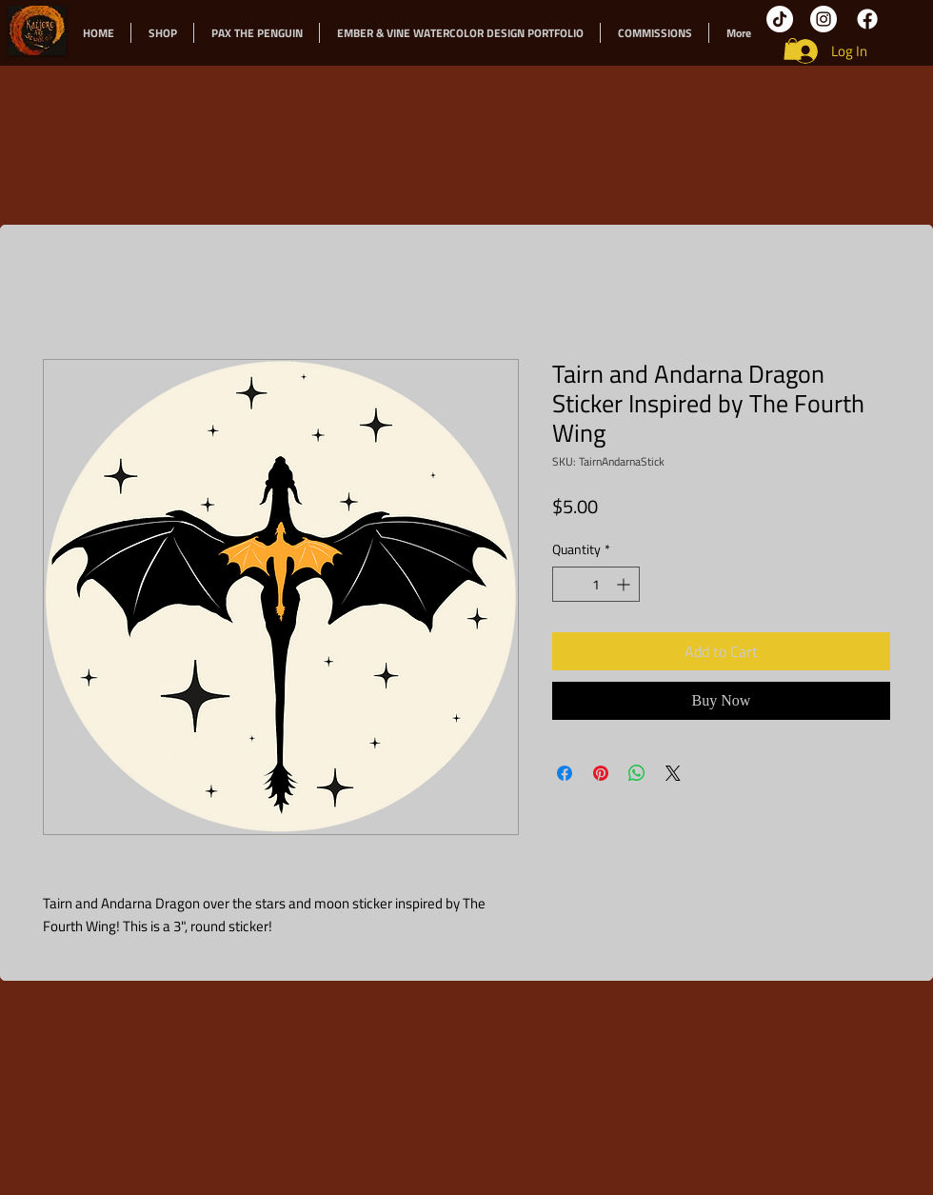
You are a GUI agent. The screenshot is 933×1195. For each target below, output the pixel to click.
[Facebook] (867, 19)
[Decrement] (567, 584)
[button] (793, 49)
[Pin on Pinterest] (600, 773)
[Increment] (625, 584)
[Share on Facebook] (564, 773)
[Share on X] (673, 773)
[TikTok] (779, 19)
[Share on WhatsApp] (636, 773)
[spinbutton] (596, 584)
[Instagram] (823, 19)
